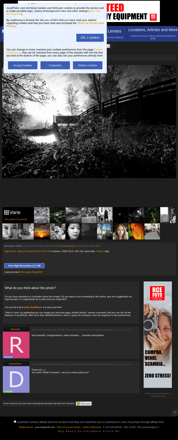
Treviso (99, 251)
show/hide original (121, 330)
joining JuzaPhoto (32, 307)
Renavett (26, 272)
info (162, 396)
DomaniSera (68, 246)
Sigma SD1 (10, 251)
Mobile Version (26, 427)
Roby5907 (37, 272)
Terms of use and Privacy (69, 427)
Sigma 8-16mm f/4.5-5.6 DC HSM (34, 251)
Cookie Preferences (92, 427)
